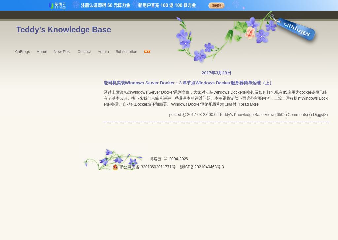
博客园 (156, 159)
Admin (103, 52)
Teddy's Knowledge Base (64, 29)
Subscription (126, 52)
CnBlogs (22, 52)
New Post (62, 52)
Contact (84, 52)
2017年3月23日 (216, 72)
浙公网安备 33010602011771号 (144, 167)
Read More (249, 104)
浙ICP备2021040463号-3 (202, 167)
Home (42, 52)
